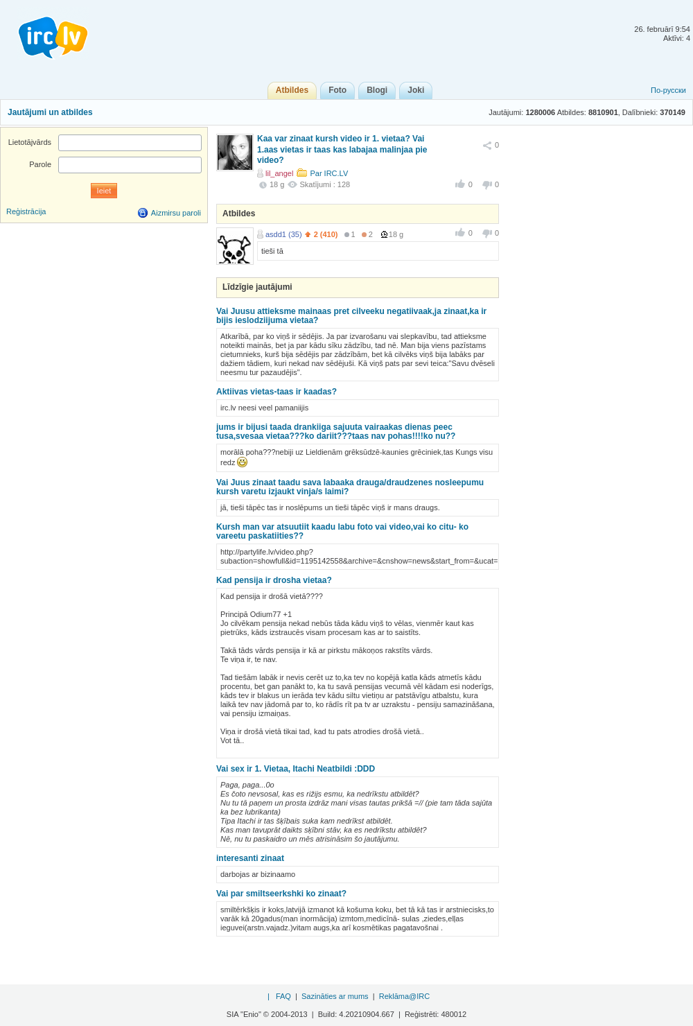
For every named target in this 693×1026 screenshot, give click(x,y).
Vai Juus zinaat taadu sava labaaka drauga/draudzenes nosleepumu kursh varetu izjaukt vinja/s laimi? (350, 487)
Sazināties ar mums (335, 996)
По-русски (668, 90)
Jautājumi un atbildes (50, 112)
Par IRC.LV (329, 173)
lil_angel (279, 173)
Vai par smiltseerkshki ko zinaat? (281, 893)
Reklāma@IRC (404, 996)
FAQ (283, 996)
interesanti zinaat (250, 858)
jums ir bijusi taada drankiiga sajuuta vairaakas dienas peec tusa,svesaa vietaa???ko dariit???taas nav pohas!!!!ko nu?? (335, 431)
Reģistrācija (26, 211)
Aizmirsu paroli (176, 213)
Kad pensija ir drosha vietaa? (274, 580)
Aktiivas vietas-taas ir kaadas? (276, 392)
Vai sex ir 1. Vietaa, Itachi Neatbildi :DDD (295, 769)
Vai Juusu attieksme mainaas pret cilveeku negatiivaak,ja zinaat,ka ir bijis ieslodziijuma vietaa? (351, 315)
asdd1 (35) (283, 234)
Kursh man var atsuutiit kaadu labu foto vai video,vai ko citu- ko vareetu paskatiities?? (342, 531)
